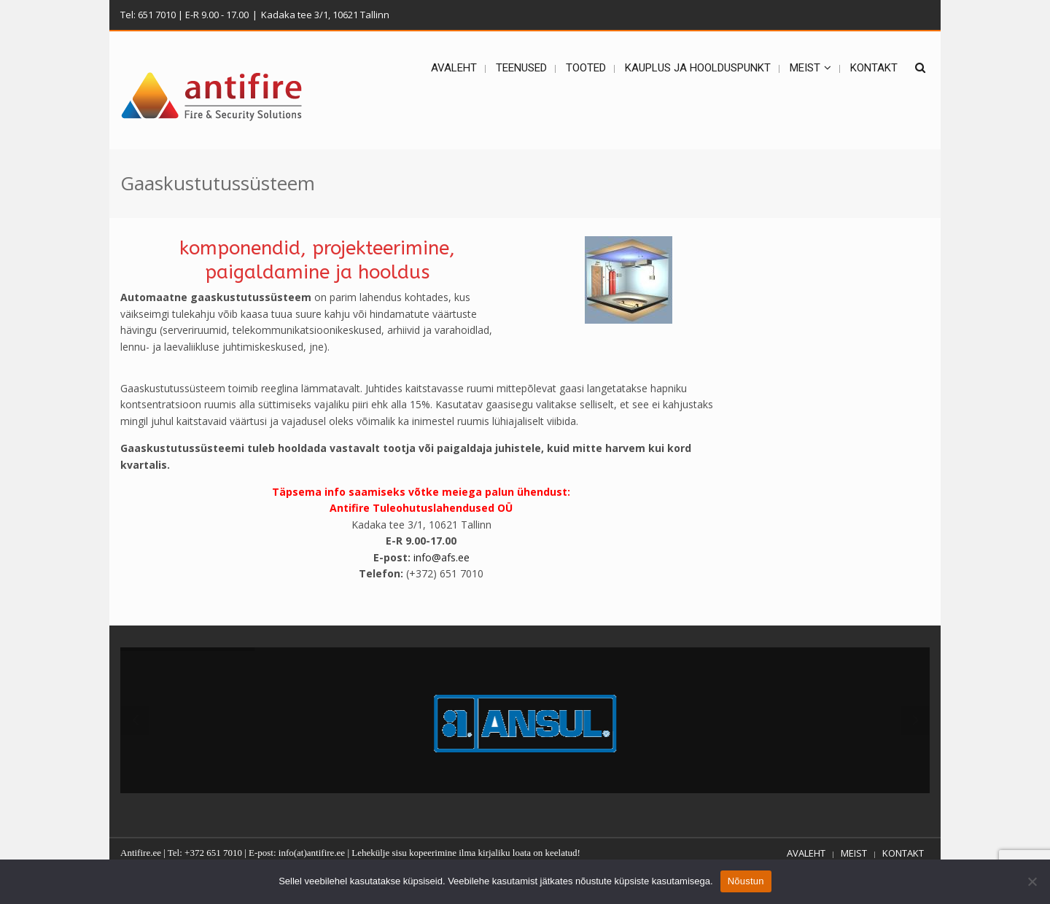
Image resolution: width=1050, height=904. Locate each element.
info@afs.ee (441, 557)
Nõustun (746, 881)
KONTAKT (903, 853)
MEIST (854, 853)
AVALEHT (806, 853)
